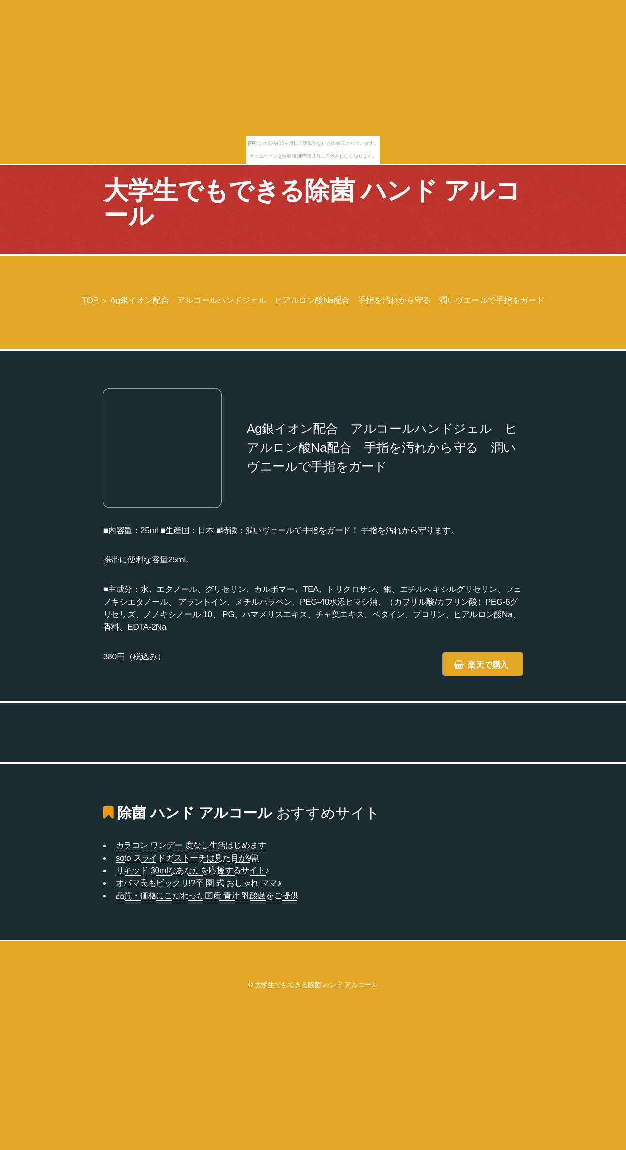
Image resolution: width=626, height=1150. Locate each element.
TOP (89, 300)
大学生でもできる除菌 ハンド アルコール (311, 203)
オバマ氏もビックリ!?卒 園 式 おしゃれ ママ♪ (199, 883)
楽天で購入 (488, 665)
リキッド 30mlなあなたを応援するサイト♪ (192, 870)
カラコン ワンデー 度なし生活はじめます (191, 845)
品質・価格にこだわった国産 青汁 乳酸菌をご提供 (207, 895)
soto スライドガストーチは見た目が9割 (188, 857)
